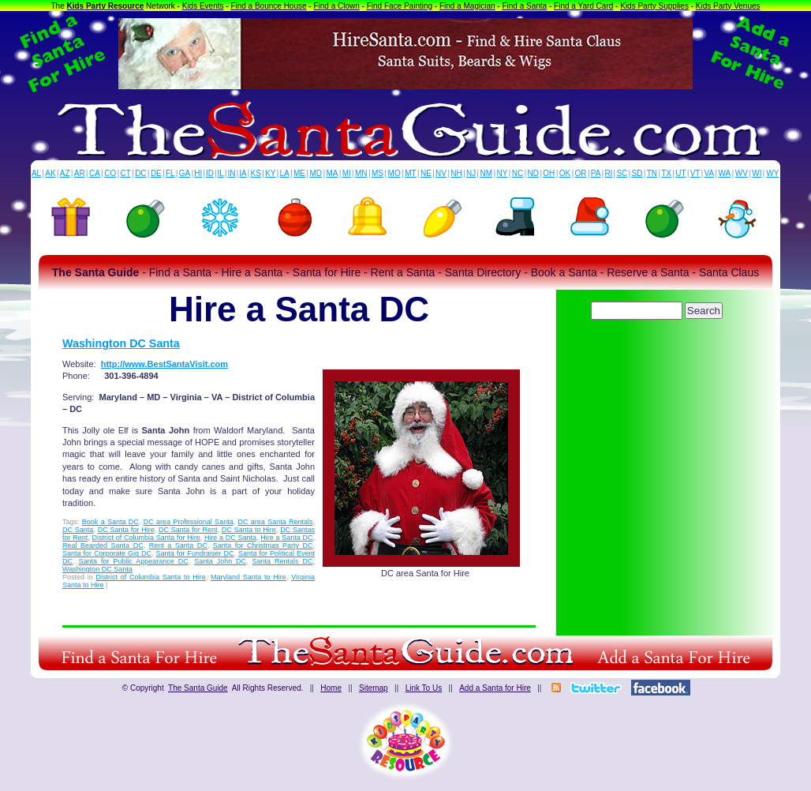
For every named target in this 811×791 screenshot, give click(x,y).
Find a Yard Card (583, 6)
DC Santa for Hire (126, 530)
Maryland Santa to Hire (248, 577)
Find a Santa (524, 6)
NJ (471, 173)
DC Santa (77, 530)
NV (441, 173)
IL (221, 173)
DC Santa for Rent (188, 530)
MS (377, 173)
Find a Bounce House (268, 6)
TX (666, 173)
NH (456, 173)
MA (332, 173)
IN (231, 173)
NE (426, 173)
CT (126, 173)
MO (394, 173)
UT (680, 173)
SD (637, 173)
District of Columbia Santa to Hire (151, 577)
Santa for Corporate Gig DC (106, 553)
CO (110, 173)
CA (94, 173)
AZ (65, 173)
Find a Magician (467, 6)
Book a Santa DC (110, 522)
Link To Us (424, 688)
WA (725, 173)
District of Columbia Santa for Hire (146, 538)
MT (410, 173)
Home (331, 688)
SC (621, 173)
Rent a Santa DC (178, 545)
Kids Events (203, 6)
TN (652, 173)
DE (156, 173)
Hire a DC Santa (230, 538)
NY (501, 173)
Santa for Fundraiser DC (194, 553)
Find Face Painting (399, 6)
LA (285, 173)
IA (242, 173)
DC (140, 173)
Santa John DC (220, 561)
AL (36, 173)
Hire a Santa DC (286, 538)
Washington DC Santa (121, 343)
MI (346, 173)
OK (564, 173)
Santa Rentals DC (282, 561)
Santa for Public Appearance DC (133, 561)
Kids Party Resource (105, 6)
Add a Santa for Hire (495, 688)
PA (596, 173)
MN (361, 173)
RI (608, 173)
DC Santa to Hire (249, 530)
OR (581, 173)
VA (709, 173)
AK (50, 173)
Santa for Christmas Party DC (263, 545)
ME (299, 173)
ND (533, 173)
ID (210, 173)
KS (256, 173)
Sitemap (373, 688)
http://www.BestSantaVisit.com (164, 364)
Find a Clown (336, 6)
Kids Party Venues (728, 6)
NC (517, 173)
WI (756, 173)
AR (79, 173)
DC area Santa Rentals (274, 522)
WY (772, 173)
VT (695, 173)
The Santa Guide (198, 688)
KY (270, 173)
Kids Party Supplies (654, 6)
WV (741, 173)
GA (184, 173)
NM (486, 173)
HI (198, 173)
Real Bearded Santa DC (103, 545)
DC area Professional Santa (189, 522)
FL (170, 173)
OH (549, 173)
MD (316, 173)
